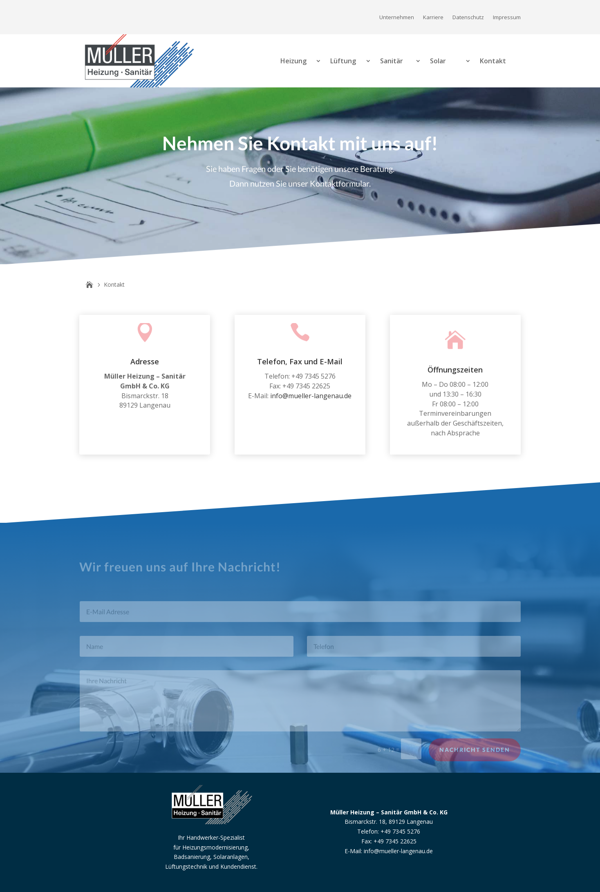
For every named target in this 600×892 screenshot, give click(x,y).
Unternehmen (396, 17)
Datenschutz (468, 17)
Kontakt (493, 60)
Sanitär (391, 60)
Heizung (293, 60)
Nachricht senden (474, 753)
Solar (438, 60)
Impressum (507, 17)
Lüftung (343, 60)
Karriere (433, 17)
